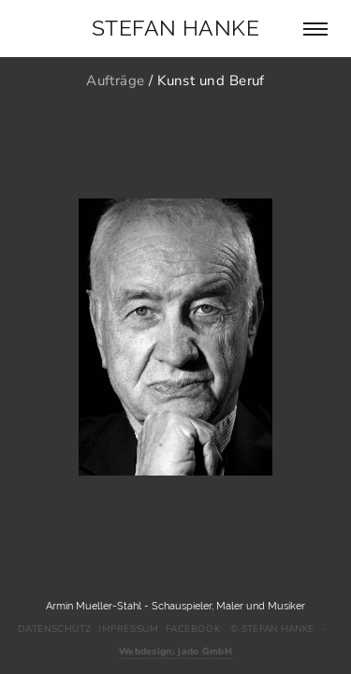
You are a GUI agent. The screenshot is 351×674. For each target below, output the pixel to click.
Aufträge (115, 80)
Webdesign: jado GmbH (175, 651)
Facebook (193, 629)
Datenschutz (55, 629)
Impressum (128, 629)
